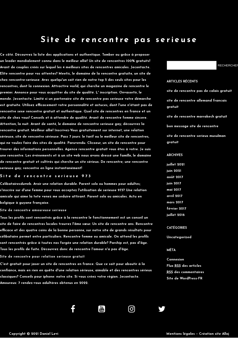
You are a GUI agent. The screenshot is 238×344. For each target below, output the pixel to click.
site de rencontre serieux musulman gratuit (196, 139)
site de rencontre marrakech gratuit (197, 116)
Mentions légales (180, 334)
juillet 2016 (176, 215)
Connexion (175, 259)
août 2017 (175, 177)
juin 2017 (174, 183)
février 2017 (176, 208)
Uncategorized (179, 237)
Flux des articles (184, 266)
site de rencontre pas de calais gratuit (199, 91)
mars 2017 (175, 202)
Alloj (225, 334)
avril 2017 (174, 196)
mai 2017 (174, 190)
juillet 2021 (176, 164)
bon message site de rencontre (192, 126)
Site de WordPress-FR (184, 278)
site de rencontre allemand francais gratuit (197, 104)
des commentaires (185, 272)
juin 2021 (174, 171)
